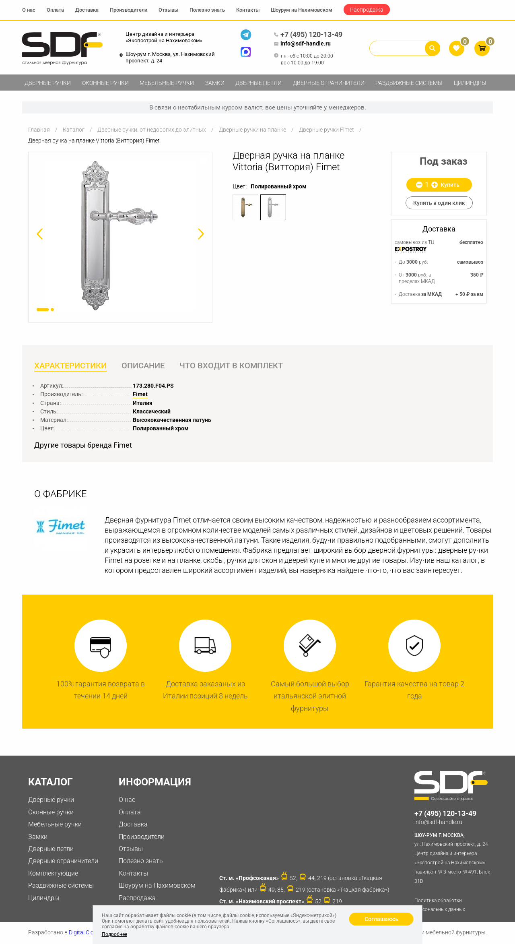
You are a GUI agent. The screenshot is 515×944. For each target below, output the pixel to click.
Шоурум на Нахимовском (301, 10)
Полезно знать (207, 10)
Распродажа (366, 9)
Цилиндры (470, 83)
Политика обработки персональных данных (439, 905)
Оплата (55, 10)
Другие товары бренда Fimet (83, 446)
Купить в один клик (439, 203)
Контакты (248, 10)
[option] (120, 235)
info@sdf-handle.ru (302, 43)
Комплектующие (53, 874)
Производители (128, 10)
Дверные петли (258, 83)
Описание (143, 366)
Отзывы (168, 10)
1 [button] (43, 309)
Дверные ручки (48, 83)
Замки (215, 83)
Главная (39, 129)
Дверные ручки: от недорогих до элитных (151, 129)
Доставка (87, 10)
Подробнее (114, 934)
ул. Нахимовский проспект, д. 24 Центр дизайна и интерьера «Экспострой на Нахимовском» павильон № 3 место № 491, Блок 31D (453, 857)
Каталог (73, 129)
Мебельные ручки (167, 83)
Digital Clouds (86, 933)
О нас (28, 10)
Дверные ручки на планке (252, 129)
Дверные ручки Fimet (326, 129)
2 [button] (52, 309)
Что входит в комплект (232, 366)
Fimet (140, 394)
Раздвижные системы (409, 83)
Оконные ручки (105, 83)
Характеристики (70, 366)
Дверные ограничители (329, 83)
